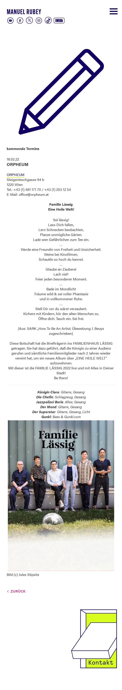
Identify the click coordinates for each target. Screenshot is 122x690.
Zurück (18, 591)
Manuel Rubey (24, 12)
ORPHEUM (15, 174)
